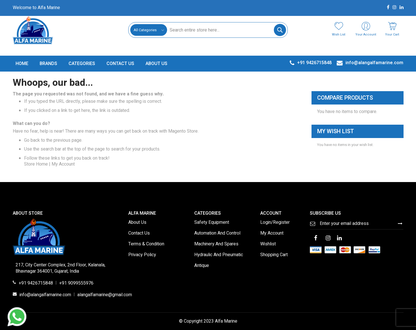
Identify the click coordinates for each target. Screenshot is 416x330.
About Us (137, 223)
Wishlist (268, 244)
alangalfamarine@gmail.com (104, 295)
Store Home (36, 164)
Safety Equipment (211, 223)
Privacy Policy (142, 255)
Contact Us (139, 233)
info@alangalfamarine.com (45, 295)
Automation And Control (217, 233)
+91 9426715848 (36, 283)
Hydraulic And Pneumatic (218, 255)
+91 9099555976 (76, 283)
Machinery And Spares (216, 244)
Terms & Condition (146, 244)
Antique (201, 266)
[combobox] (226, 30)
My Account (63, 164)
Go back (32, 140)
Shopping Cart (274, 255)
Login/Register (275, 223)
